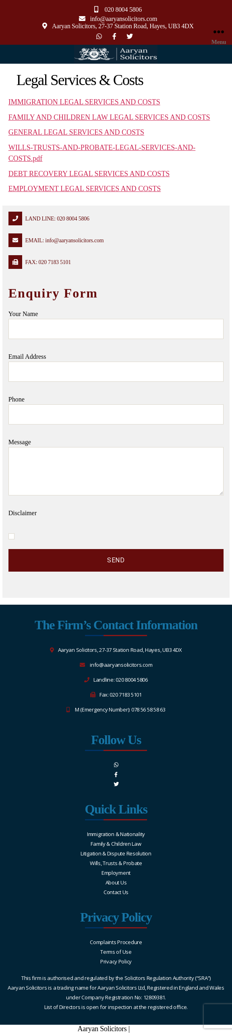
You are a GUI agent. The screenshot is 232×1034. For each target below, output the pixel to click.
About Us (116, 882)
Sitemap (142, 1029)
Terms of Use (116, 951)
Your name (116, 324)
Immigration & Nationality (116, 834)
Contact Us (116, 892)
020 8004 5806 (123, 9)
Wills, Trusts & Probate (116, 863)
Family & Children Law (116, 843)
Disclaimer (22, 513)
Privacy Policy (116, 961)
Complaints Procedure (116, 942)
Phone (116, 410)
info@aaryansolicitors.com (123, 18)
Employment (116, 872)
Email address (116, 367)
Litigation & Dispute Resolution (116, 853)
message (116, 467)
